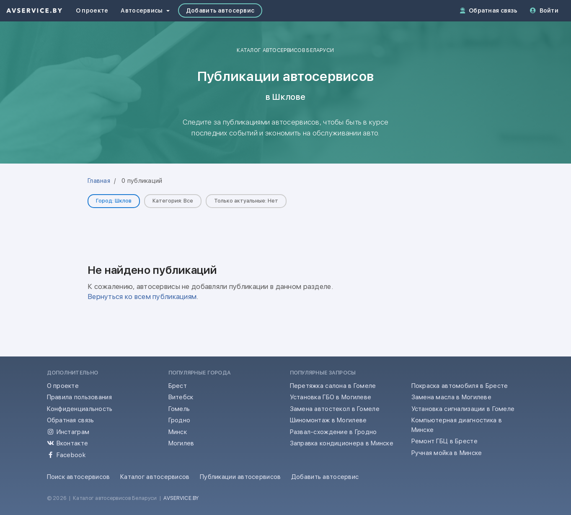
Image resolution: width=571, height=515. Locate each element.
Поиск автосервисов (78, 477)
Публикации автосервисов (240, 477)
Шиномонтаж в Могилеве (328, 420)
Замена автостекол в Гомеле (335, 409)
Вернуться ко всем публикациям (142, 296)
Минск (177, 432)
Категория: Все (172, 201)
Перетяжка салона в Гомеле (333, 386)
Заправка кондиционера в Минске (342, 443)
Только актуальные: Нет (246, 201)
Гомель (179, 409)
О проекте (92, 10)
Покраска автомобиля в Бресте (459, 386)
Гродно (179, 420)
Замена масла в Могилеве (451, 397)
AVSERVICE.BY (181, 498)
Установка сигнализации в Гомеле (463, 409)
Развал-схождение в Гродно (333, 432)
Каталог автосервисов (155, 477)
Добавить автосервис (220, 10)
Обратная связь (488, 10)
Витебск (181, 397)
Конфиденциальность (80, 409)
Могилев (181, 443)
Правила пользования (79, 397)
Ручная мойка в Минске (446, 453)
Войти (544, 10)
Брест (177, 386)
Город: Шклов (114, 201)
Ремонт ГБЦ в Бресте (444, 441)
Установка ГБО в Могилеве (331, 397)
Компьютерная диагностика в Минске (456, 425)
